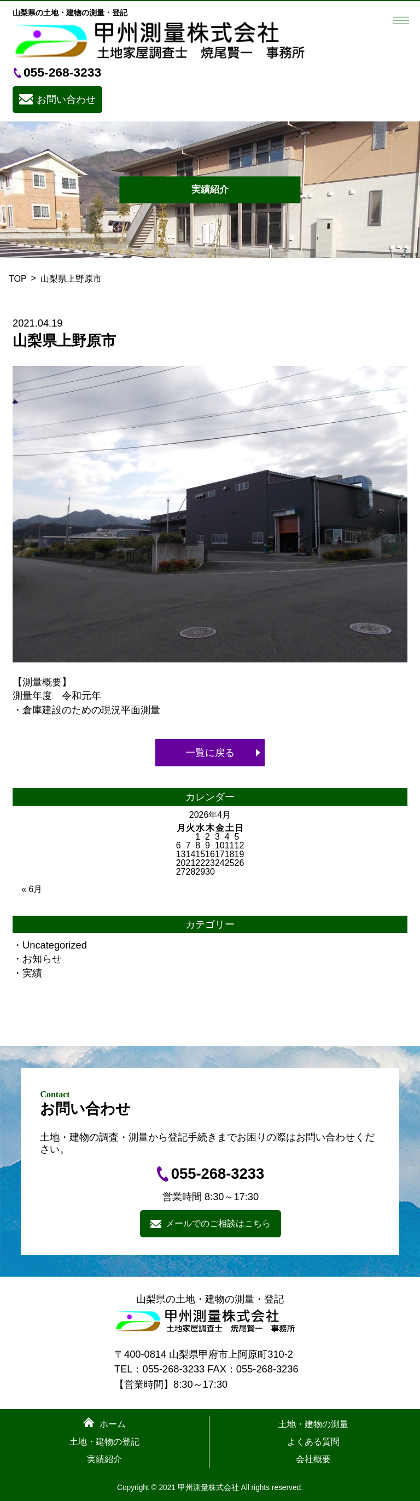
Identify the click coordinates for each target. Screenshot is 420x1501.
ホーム (113, 1424)
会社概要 (313, 1459)
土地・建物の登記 (104, 1442)
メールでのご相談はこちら (218, 1223)
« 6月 (31, 889)
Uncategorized (54, 945)
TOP (18, 278)
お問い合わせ (66, 99)
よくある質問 (313, 1442)
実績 (32, 973)
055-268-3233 (62, 72)
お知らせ (42, 958)
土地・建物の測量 (313, 1424)
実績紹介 (104, 1459)
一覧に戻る (210, 752)
